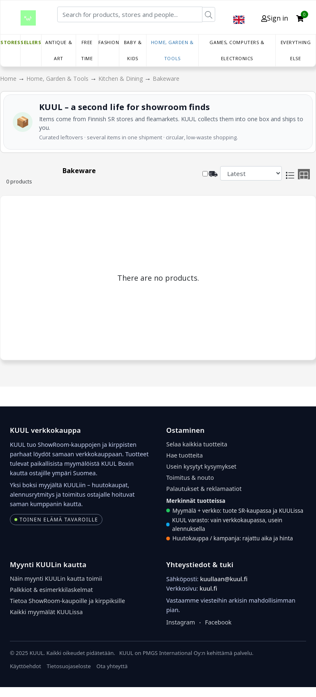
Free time (87, 50)
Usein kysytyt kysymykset (201, 466)
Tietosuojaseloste (68, 666)
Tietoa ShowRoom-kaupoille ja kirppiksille (67, 601)
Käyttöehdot (25, 666)
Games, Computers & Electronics (236, 50)
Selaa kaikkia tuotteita (196, 444)
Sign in (274, 18)
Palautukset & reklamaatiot (204, 489)
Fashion (108, 42)
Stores (10, 42)
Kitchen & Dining (121, 78)
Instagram (180, 622)
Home (9, 78)
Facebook (218, 622)
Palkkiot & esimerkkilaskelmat (51, 590)
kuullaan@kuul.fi (223, 579)
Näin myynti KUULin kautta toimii (56, 578)
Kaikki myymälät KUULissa (46, 612)
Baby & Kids (133, 50)
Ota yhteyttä (112, 666)
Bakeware (166, 78)
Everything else (296, 50)
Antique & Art (58, 50)
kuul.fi (208, 588)
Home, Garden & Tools (172, 50)
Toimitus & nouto (190, 477)
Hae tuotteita (184, 455)
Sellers (31, 42)
